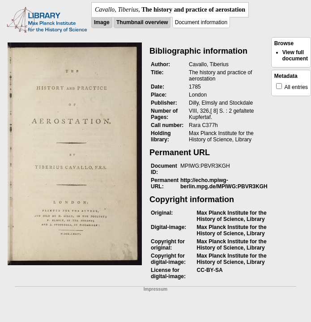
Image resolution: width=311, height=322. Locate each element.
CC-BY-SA (210, 270)
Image (102, 22)
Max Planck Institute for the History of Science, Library (232, 216)
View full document (295, 55)
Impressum (155, 289)
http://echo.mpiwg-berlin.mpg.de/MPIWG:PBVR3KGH (224, 183)
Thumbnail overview (142, 22)
